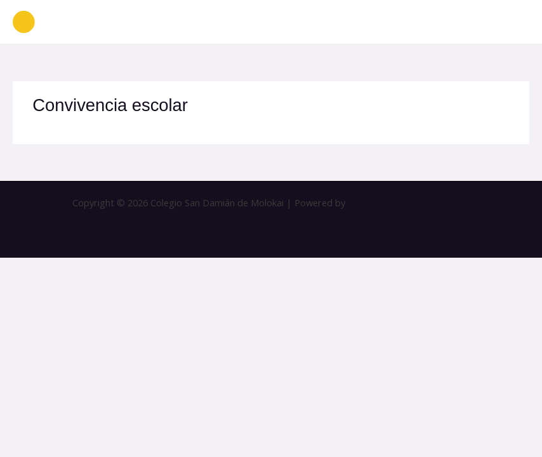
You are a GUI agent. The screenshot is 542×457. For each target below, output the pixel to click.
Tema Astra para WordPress (409, 202)
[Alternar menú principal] (516, 22)
